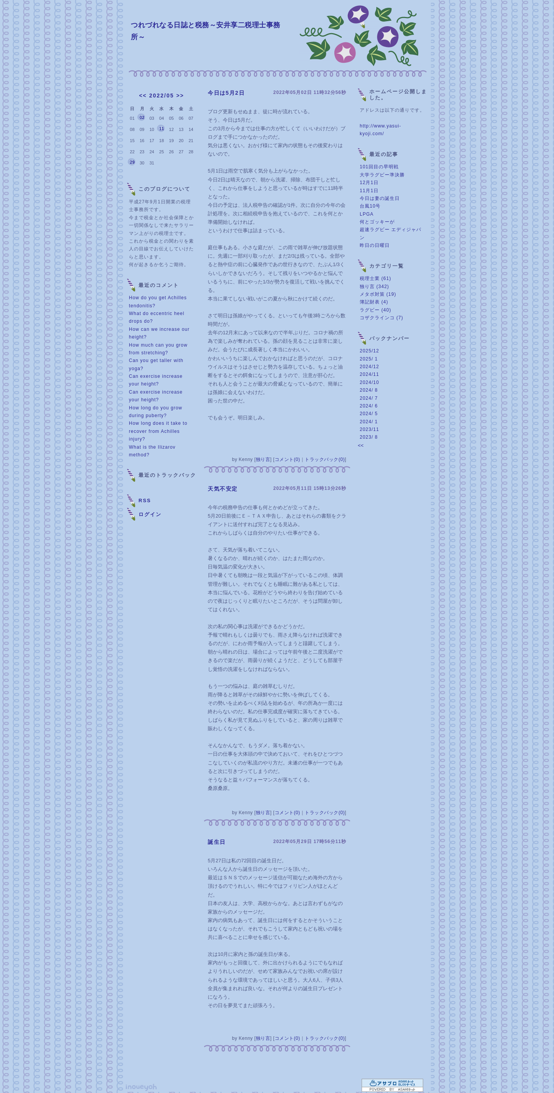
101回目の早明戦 (379, 166)
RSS (144, 500)
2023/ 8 (369, 437)
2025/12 (369, 351)
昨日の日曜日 (375, 245)
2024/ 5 (369, 413)
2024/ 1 (369, 421)
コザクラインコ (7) (381, 317)
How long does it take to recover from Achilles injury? (158, 431)
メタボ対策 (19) (378, 294)
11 (161, 128)
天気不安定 (223, 489)
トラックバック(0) (325, 459)
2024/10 (369, 382)
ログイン (150, 514)
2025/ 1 (369, 359)
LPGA (367, 214)
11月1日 (369, 190)
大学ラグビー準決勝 (382, 175)
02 (142, 117)
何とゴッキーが (377, 222)
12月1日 (369, 182)
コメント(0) (287, 459)
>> (180, 95)
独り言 (263, 459)
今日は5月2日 (226, 93)
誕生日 (217, 842)
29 (132, 162)
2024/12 (369, 366)
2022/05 (161, 95)
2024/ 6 (369, 406)
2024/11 (369, 374)
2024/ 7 (369, 398)
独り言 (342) (374, 286)
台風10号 (370, 206)
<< (143, 95)
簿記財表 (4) (374, 302)
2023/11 (369, 429)
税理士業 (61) (375, 278)
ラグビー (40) (375, 310)
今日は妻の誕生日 (380, 198)
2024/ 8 (369, 390)
